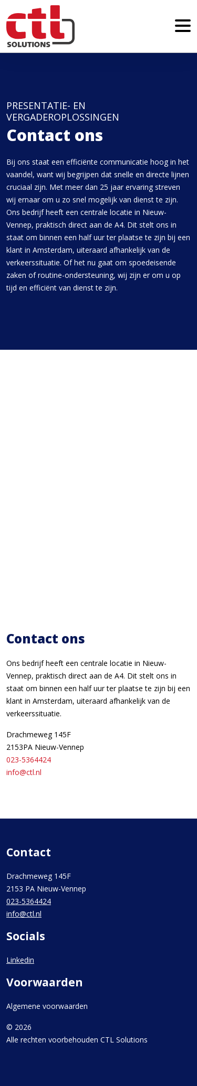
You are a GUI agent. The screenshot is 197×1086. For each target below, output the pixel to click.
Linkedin (20, 960)
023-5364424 (28, 760)
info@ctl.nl (24, 772)
